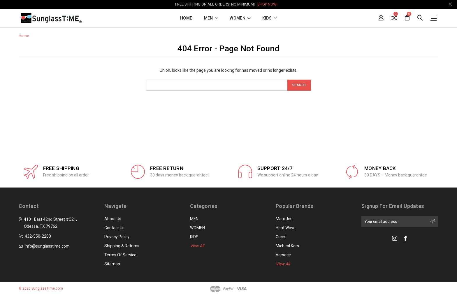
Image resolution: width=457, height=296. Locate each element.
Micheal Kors (287, 246)
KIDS (269, 18)
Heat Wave (286, 227)
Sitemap (112, 264)
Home (186, 18)
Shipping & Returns (121, 246)
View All (197, 246)
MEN (211, 18)
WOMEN (240, 18)
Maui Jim (284, 218)
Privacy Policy (116, 236)
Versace (283, 255)
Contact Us (114, 227)
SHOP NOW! (267, 4)
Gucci (281, 236)
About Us (112, 218)
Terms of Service (120, 255)
